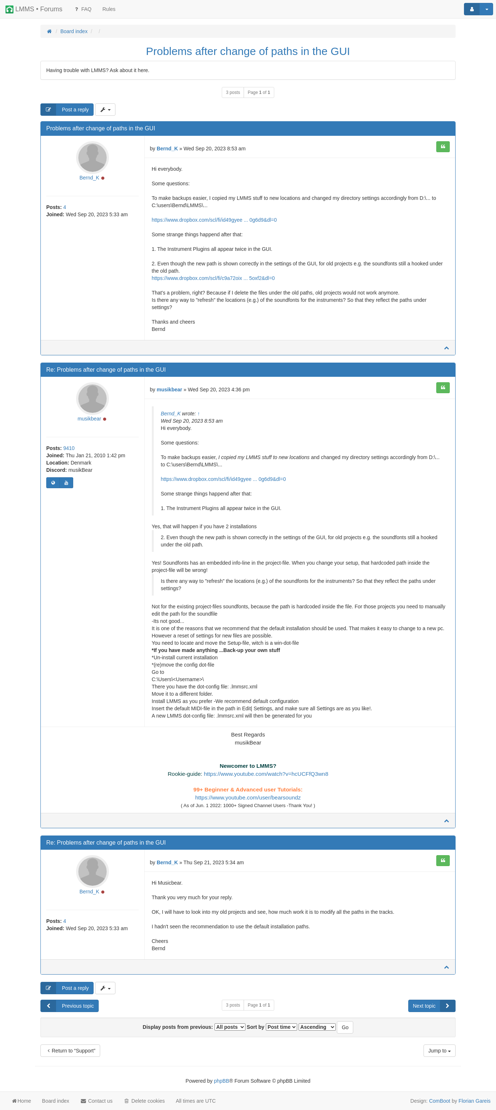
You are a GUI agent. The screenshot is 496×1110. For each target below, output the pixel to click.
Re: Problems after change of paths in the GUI (106, 370)
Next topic (434, 1006)
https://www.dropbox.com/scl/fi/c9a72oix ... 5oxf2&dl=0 (213, 278)
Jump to (439, 1051)
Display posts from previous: (194, 1027)
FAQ (82, 9)
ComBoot (439, 1101)
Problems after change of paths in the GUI (248, 51)
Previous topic (67, 1006)
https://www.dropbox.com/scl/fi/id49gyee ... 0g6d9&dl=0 (214, 220)
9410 (69, 448)
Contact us (96, 1101)
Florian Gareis (474, 1101)
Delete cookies (144, 1101)
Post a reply (65, 109)
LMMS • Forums (33, 9)
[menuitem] (109, 9)
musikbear (89, 419)
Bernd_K (89, 178)
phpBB (221, 1081)
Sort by (272, 1027)
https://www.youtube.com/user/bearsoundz (248, 797)
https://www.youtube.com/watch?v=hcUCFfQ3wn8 (266, 774)
